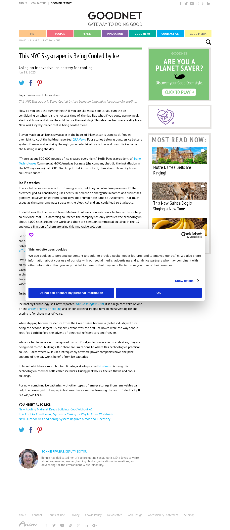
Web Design (135, 515)
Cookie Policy (93, 515)
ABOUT (23, 3)
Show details (184, 280)
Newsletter (114, 515)
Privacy (75, 515)
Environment (35, 95)
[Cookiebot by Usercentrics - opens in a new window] (184, 235)
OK (159, 292)
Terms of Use (56, 515)
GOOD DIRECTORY (61, 3)
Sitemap (189, 515)
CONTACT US (38, 3)
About (22, 515)
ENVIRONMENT (52, 40)
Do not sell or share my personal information (71, 292)
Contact (37, 515)
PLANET (34, 40)
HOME (22, 40)
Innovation (52, 95)
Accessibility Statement (163, 515)
